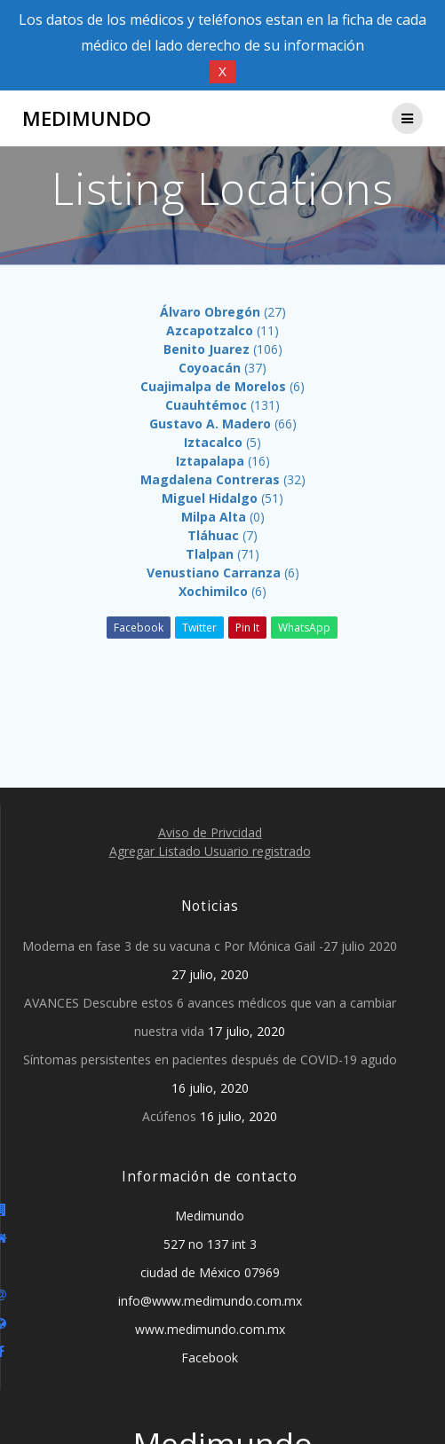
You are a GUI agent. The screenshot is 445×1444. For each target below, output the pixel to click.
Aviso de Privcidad (210, 832)
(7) (222, 535)
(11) (222, 330)
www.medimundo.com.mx (210, 1329)
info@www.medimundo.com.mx (210, 1300)
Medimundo (86, 119)
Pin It (247, 627)
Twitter (199, 627)
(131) (222, 404)
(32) (223, 479)
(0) (223, 516)
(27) (223, 311)
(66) (223, 423)
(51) (222, 498)
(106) (222, 349)
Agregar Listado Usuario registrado (210, 851)
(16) (223, 460)
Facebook (138, 627)
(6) (222, 386)
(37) (222, 367)
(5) (222, 442)
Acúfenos (169, 1116)
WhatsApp (304, 627)
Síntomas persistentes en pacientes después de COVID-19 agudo (210, 1059)
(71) (222, 553)
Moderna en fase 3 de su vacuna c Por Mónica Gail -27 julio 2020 (209, 946)
